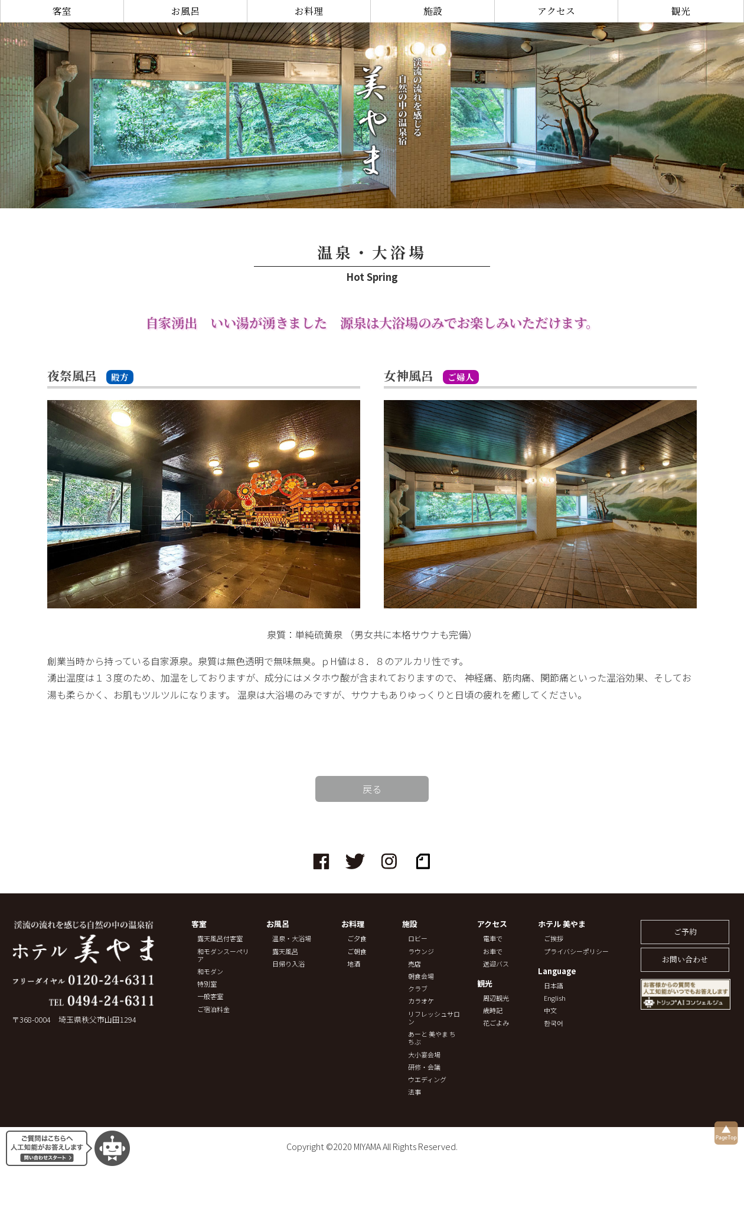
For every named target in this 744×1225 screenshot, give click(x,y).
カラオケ (421, 1001)
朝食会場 (421, 976)
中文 (550, 1010)
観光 (680, 11)
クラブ (418, 989)
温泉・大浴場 (291, 938)
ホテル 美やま (562, 924)
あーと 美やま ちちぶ (432, 1038)
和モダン (210, 971)
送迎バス (496, 964)
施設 (432, 11)
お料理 (309, 11)
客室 (62, 11)
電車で (492, 938)
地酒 (353, 964)
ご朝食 (357, 951)
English (555, 998)
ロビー (418, 938)
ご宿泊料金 (213, 1009)
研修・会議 (424, 1067)
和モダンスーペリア (223, 955)
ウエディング (427, 1079)
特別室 (207, 984)
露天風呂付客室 (220, 938)
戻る (372, 789)
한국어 (553, 1023)
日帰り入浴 (288, 964)
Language (557, 971)
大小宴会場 (424, 1055)
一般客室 (210, 996)
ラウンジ (421, 951)
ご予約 (685, 931)
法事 (414, 1092)
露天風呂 (285, 951)
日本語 (553, 986)
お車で (492, 951)
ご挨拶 (553, 938)
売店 (414, 964)
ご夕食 (357, 938)
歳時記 (492, 1010)
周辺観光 (496, 998)
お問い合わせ (685, 959)
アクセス (556, 11)
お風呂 (185, 11)
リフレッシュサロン (434, 1018)
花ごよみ (496, 1023)
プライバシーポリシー (576, 951)
